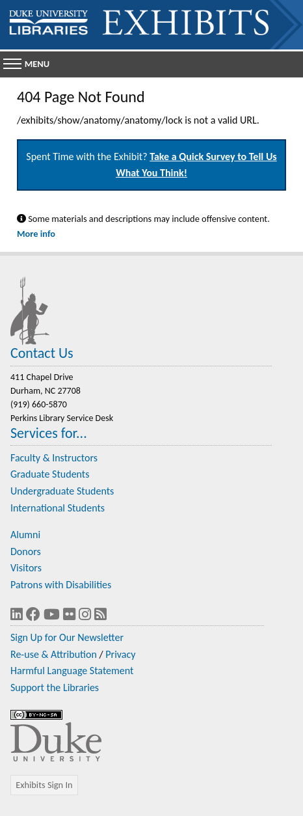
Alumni (25, 534)
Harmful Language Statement (71, 670)
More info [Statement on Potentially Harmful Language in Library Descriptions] (36, 233)
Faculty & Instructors (54, 458)
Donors (25, 551)
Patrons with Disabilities (60, 584)
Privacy (120, 654)
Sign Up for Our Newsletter (67, 637)
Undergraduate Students (62, 491)
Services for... (48, 433)
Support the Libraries (54, 687)
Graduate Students (49, 474)
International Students (57, 508)
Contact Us (41, 353)
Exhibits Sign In (44, 785)
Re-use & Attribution (53, 654)
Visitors (26, 568)
